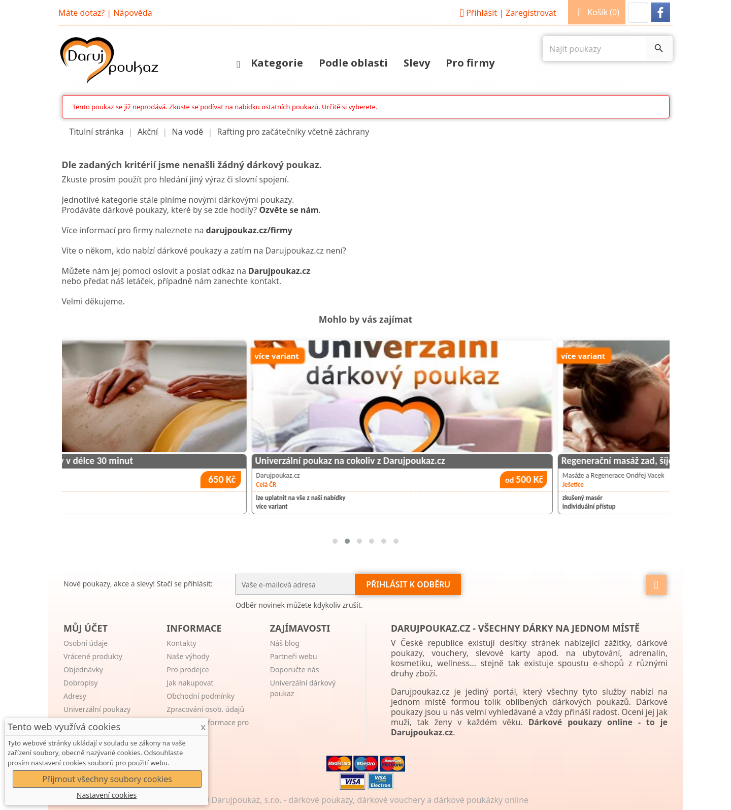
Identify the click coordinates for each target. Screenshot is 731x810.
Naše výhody (188, 656)
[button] (638, 13)
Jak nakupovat (190, 683)
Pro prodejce (188, 669)
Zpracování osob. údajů (205, 709)
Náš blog (285, 643)
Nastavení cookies (107, 795)
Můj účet (85, 628)
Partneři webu (293, 656)
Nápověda (132, 12)
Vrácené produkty (92, 656)
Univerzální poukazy (96, 709)
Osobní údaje (85, 643)
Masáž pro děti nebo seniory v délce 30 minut (156, 460)
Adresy (74, 696)
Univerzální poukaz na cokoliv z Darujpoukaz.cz (465, 460)
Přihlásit (506, 12)
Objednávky (83, 669)
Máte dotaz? (81, 12)
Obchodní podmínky (201, 696)
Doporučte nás (294, 669)
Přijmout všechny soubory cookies (107, 779)
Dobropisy (80, 683)
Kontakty (181, 643)
